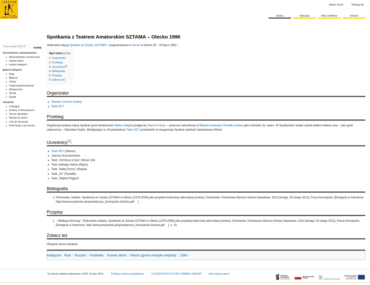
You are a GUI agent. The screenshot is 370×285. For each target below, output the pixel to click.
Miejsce (13, 77)
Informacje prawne (219, 273)
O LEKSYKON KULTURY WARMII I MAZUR (176, 273)
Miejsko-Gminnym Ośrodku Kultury (221, 125)
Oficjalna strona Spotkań (62, 244)
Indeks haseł (16, 60)
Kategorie (54, 255)
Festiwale (97, 255)
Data (11, 73)
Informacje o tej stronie (22, 125)
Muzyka (80, 255)
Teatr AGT (57, 106)
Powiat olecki (116, 255)
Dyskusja (304, 15)
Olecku (135, 45)
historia (354, 15)
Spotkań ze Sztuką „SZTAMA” (88, 45)
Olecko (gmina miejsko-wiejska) (153, 255)
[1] (69, 141)
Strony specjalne (18, 113)
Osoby (12, 81)
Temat (12, 93)
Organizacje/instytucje (21, 85)
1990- (184, 255)
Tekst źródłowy (329, 15)
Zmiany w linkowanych (21, 110)
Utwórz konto (336, 4)
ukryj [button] (67, 53)
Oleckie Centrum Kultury (66, 101)
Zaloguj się (357, 4)
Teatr (67, 255)
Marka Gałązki (123, 125)
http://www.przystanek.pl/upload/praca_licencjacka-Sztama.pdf (95, 201)
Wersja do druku (18, 117)
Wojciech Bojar (156, 125)
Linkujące (14, 106)
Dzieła (12, 96)
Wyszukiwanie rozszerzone (24, 56)
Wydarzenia (15, 89)
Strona (279, 15)
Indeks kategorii (18, 64)
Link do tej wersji (18, 121)
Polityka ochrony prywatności (127, 273)
